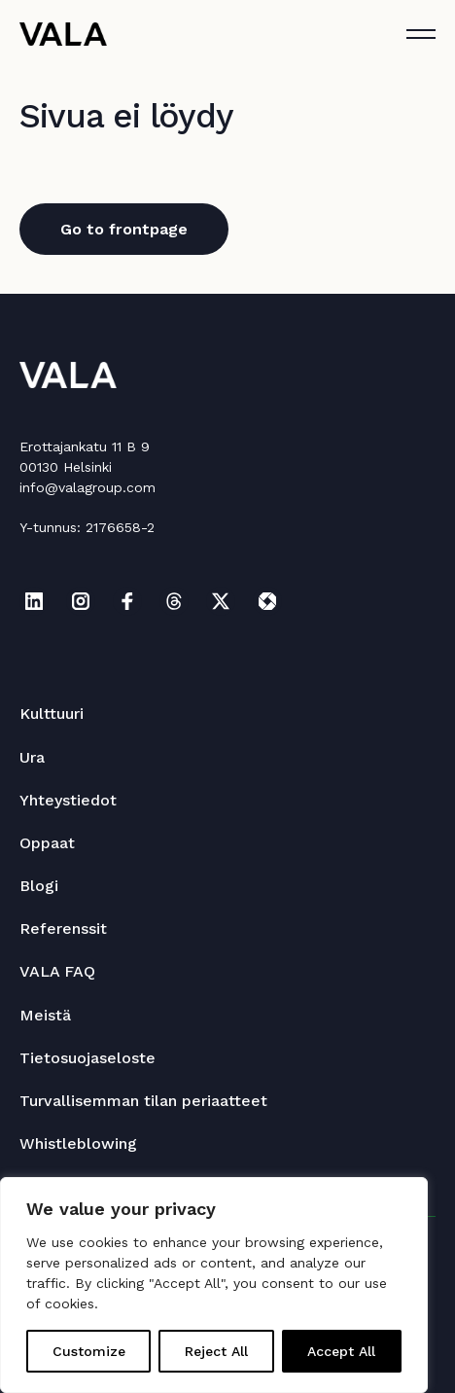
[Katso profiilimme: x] (220, 601)
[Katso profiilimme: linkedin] (34, 601)
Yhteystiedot (68, 800)
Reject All (216, 1351)
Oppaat (47, 843)
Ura (32, 757)
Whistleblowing (78, 1143)
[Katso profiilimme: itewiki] (267, 601)
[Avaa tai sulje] (421, 34)
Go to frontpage (124, 229)
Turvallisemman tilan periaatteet (143, 1100)
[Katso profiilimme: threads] (174, 601)
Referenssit (63, 928)
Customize (88, 1351)
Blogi (38, 885)
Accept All (341, 1351)
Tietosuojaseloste (87, 1058)
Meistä (45, 1015)
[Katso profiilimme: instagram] (80, 601)
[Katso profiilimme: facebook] (127, 601)
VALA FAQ (57, 971)
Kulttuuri (51, 713)
